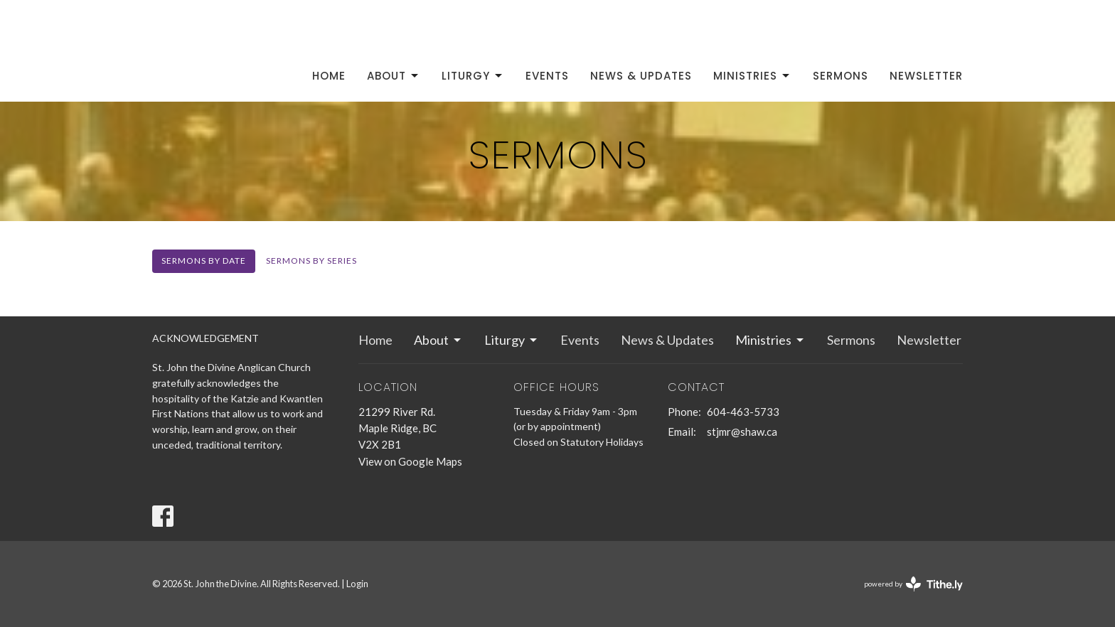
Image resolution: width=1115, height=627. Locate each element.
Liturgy (473, 75)
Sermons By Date (203, 260)
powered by (913, 584)
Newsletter (926, 75)
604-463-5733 (743, 411)
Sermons (840, 75)
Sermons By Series (311, 260)
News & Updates (641, 75)
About (393, 75)
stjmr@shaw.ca (742, 431)
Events (547, 75)
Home (329, 75)
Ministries (752, 75)
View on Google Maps (410, 461)
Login (357, 583)
